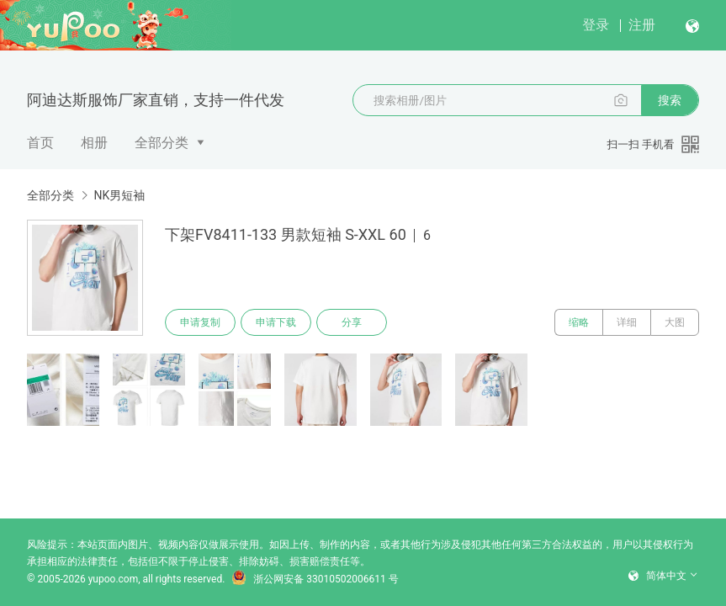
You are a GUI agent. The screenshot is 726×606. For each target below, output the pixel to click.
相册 (94, 143)
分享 (352, 322)
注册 (641, 25)
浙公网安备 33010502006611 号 (314, 579)
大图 (675, 322)
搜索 (669, 100)
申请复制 (200, 322)
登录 (595, 25)
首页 (40, 143)
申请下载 (276, 322)
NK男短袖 (119, 195)
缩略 (579, 322)
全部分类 (161, 143)
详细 (627, 322)
